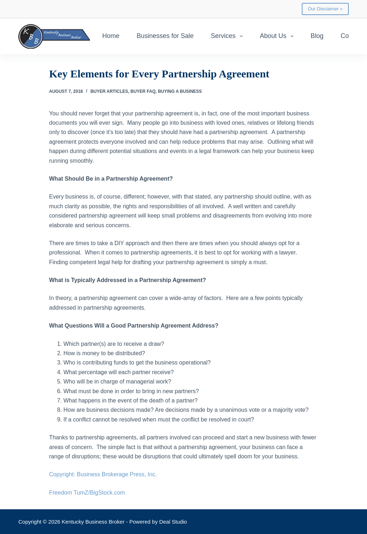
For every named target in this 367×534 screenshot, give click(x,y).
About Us (278, 36)
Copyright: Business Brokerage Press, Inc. (103, 474)
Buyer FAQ (143, 91)
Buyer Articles (109, 91)
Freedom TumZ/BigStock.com (87, 493)
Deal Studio (173, 522)
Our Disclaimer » (325, 8)
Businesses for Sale (165, 35)
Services (228, 36)
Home (110, 35)
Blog (317, 35)
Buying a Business (180, 91)
